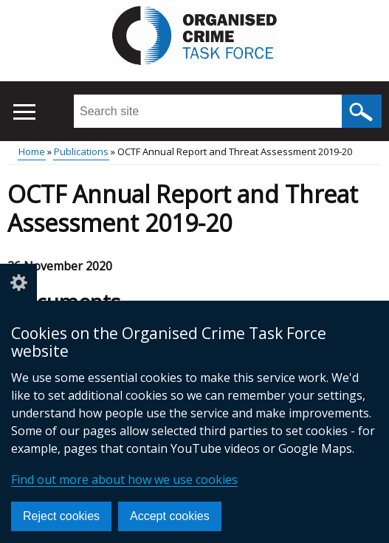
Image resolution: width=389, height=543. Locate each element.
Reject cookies (61, 516)
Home (31, 151)
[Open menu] (24, 112)
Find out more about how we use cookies (124, 479)
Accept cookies (170, 516)
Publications (81, 151)
